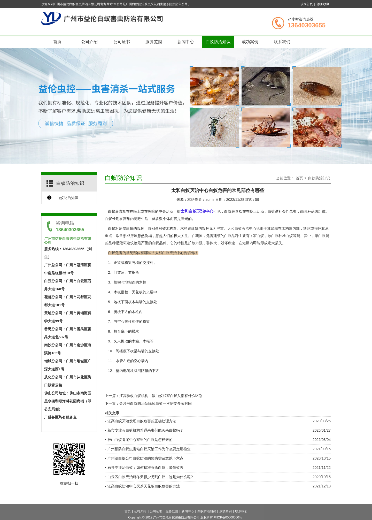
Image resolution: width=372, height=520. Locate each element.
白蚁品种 (231, 236)
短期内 (247, 243)
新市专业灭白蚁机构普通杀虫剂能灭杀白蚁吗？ (145, 430)
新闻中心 (185, 42)
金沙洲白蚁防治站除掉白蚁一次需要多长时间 (155, 403)
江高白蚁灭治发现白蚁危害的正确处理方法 (141, 421)
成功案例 (250, 42)
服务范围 (153, 42)
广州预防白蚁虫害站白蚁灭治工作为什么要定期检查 (149, 449)
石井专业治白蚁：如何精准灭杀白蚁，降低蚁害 (145, 467)
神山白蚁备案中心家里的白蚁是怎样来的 (140, 440)
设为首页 (306, 4)
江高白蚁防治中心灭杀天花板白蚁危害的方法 (143, 486)
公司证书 (121, 42)
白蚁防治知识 (218, 42)
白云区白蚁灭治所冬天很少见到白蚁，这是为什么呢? (150, 477)
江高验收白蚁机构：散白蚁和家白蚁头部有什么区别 (161, 396)
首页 (57, 42)
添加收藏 (323, 4)
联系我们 (282, 42)
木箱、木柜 (141, 341)
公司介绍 (89, 42)
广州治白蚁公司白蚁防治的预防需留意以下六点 (145, 458)
